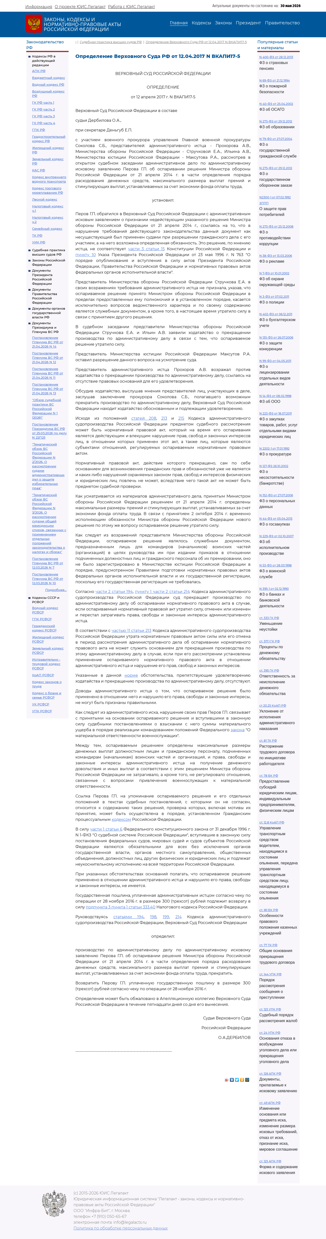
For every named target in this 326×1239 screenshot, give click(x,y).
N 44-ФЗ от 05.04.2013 (275, 518)
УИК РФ (38, 242)
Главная (179, 23)
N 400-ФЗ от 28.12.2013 (276, 57)
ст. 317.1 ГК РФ (269, 641)
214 (178, 917)
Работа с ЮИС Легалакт (131, 6)
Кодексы (201, 23)
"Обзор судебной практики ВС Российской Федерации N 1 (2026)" (46, 408)
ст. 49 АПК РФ (270, 1103)
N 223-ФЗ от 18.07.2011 (275, 413)
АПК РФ (38, 71)
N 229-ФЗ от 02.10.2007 (276, 536)
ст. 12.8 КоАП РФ (271, 822)
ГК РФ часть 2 (43, 109)
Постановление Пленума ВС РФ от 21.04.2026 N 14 (47, 342)
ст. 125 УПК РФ (270, 1009)
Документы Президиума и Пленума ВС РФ (45, 327)
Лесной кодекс (44, 199)
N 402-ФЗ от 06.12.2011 (275, 314)
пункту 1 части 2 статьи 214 (162, 591)
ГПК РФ (38, 130)
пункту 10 (85, 254)
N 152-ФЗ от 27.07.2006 (276, 495)
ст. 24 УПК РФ (269, 1033)
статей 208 (143, 418)
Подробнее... (56, 590)
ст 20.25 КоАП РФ (272, 705)
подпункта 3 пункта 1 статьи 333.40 (120, 907)
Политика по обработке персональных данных (120, 1228)
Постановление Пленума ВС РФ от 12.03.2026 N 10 (47, 578)
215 (181, 418)
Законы (223, 23)
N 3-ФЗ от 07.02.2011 (274, 296)
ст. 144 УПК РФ (270, 974)
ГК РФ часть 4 (43, 123)
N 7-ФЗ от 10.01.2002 (274, 273)
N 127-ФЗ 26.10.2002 (273, 466)
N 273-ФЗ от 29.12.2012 (275, 121)
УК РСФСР (40, 704)
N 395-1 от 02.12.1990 (274, 589)
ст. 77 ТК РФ (268, 945)
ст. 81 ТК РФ (268, 740)
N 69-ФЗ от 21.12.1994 (274, 80)
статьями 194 (128, 917)
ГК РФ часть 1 (43, 102)
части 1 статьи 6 (106, 829)
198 (153, 917)
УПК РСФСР (42, 711)
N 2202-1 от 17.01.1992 (274, 448)
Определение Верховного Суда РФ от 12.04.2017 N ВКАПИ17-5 (196, 42)
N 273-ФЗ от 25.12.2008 (276, 226)
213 (164, 418)
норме (131, 675)
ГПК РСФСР (42, 619)
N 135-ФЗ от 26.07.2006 (276, 337)
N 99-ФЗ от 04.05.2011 (275, 361)
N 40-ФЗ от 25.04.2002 (276, 104)
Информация (38, 6)
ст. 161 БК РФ (268, 910)
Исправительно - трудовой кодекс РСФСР (46, 663)
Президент (248, 23)
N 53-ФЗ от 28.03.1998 (275, 565)
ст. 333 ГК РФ (269, 618)
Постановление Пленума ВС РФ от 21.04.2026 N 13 (47, 388)
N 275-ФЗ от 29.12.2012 (275, 168)
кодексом (121, 819)
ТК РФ (37, 235)
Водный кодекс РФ (48, 84)
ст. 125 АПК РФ (270, 1161)
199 (166, 917)
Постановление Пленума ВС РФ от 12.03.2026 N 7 (47, 563)
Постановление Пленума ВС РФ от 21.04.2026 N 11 (47, 373)
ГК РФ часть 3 (43, 116)
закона (237, 730)
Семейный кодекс (47, 229)
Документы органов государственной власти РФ (48, 312)
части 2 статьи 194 (114, 591)
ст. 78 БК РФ (268, 775)
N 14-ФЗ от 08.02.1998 (275, 396)
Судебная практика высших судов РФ (111, 42)
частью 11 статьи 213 (131, 630)
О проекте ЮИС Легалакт (80, 6)
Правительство (282, 23)
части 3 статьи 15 (146, 249)
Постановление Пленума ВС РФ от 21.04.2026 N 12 (47, 357)
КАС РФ (38, 170)
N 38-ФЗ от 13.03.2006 (275, 256)
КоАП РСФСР (43, 675)
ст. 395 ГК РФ (269, 670)
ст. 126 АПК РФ (270, 1073)
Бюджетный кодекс (48, 78)
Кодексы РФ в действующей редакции (43, 60)
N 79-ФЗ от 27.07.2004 (275, 139)
